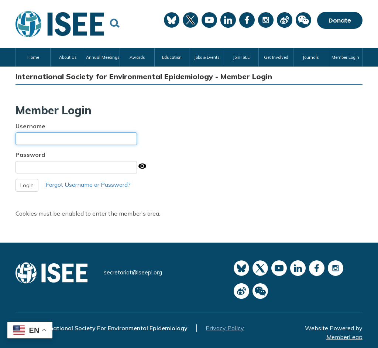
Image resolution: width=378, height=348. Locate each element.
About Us (67, 57)
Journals (311, 57)
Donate (340, 20)
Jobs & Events (206, 57)
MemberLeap (344, 337)
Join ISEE (241, 57)
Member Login (345, 57)
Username (30, 126)
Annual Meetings (102, 57)
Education (172, 57)
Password (30, 154)
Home (33, 57)
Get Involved (276, 57)
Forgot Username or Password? (88, 184)
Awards (137, 57)
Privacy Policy (225, 328)
